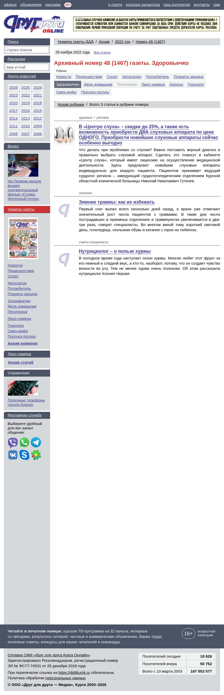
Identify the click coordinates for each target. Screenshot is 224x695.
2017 (13, 110)
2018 (37, 103)
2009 (37, 126)
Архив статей (20, 362)
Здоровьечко (19, 301)
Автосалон (131, 76)
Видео (13, 146)
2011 (13, 126)
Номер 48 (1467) (150, 41)
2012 (37, 118)
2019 (25, 103)
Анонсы (176, 84)
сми (216, 4)
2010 (25, 126)
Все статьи (102, 52)
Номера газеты (21, 209)
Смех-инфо (66, 92)
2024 (37, 87)
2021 (37, 95)
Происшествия (89, 76)
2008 (13, 134)
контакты (202, 4)
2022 (25, 95)
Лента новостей (22, 76)
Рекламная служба (24, 415)
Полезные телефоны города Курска (26, 402)
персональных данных (65, 678)
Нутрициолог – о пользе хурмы (115, 251)
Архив (104, 41)
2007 (25, 134)
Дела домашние (98, 84)
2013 (25, 118)
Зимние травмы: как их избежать (117, 202)
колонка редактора (143, 4)
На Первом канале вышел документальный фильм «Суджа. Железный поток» (24, 190)
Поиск (13, 41)
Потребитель (157, 76)
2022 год (122, 41)
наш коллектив (176, 4)
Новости (63, 76)
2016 (25, 110)
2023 (13, 95)
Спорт (112, 76)
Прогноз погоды (95, 92)
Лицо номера (153, 84)
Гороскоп (196, 84)
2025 (25, 87)
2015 (37, 110)
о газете (115, 4)
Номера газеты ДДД (76, 41)
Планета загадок (188, 76)
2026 (13, 87)
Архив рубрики (71, 104)
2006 (37, 134)
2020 (13, 103)
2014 (13, 118)
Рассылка (16, 59)
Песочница (17, 311)
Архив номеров (23, 343)
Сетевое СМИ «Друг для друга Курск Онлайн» (49, 655)
